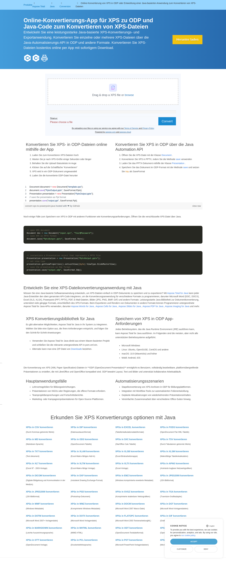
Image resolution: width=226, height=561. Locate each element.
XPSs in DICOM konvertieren (41, 475)
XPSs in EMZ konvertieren (129, 475)
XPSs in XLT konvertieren (39, 463)
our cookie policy (188, 535)
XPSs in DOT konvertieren (173, 504)
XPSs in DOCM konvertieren (130, 504)
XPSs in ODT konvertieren (129, 528)
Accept (193, 541)
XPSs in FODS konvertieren (174, 427)
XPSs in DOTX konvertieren (85, 516)
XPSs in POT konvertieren (129, 540)
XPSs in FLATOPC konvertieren (131, 516)
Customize (182, 549)
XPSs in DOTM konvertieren (40, 516)
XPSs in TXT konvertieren (39, 451)
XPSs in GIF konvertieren (173, 516)
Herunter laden (187, 39)
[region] (113, 193)
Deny (206, 549)
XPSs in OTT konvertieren (39, 540)
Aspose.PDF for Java (153, 306)
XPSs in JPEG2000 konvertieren (176, 475)
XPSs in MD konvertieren (39, 439)
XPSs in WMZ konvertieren (84, 504)
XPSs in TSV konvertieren (173, 439)
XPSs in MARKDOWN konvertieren (44, 528)
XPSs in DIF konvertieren (84, 427)
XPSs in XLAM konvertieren (85, 451)
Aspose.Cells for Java (106, 306)
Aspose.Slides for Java (129, 306)
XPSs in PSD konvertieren (84, 491)
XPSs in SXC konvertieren (129, 439)
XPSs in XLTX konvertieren (129, 463)
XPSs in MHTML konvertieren (86, 528)
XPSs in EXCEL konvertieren (130, 427)
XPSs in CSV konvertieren (39, 427)
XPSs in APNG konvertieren (174, 463)
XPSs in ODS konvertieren (84, 439)
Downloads (76, 349)
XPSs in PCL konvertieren (84, 540)
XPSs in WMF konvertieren (40, 504)
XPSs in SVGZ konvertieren (129, 491)
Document (166, 155)
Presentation (178, 163)
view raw (196, 206)
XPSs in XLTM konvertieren (85, 463)
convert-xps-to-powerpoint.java (40, 206)
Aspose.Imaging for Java (177, 306)
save (178, 159)
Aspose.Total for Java (177, 293)
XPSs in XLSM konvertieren (174, 451)
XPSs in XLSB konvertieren (129, 451)
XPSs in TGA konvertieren (173, 491)
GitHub (76, 206)
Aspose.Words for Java (82, 306)
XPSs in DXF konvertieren (84, 475)
